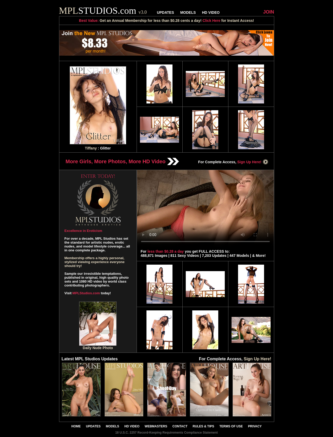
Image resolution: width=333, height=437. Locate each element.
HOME (76, 426)
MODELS (188, 12)
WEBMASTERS (156, 426)
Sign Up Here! (252, 162)
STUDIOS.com (103, 10)
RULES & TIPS (203, 426)
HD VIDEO (211, 12)
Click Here (211, 20)
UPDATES (165, 12)
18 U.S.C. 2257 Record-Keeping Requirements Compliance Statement (166, 432)
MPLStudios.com (86, 293)
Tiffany (91, 148)
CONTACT (180, 426)
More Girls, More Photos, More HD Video (122, 161)
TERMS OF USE (231, 426)
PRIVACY (254, 426)
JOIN (268, 12)
